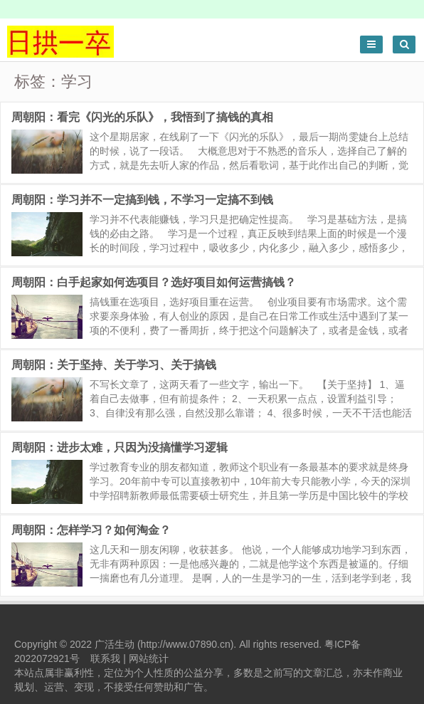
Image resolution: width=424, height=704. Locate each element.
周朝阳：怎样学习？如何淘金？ (91, 530)
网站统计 (149, 658)
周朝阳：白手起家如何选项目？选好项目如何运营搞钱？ (153, 282)
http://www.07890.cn (185, 644)
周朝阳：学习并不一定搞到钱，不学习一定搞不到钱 (142, 200)
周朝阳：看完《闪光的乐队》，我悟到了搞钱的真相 (142, 117)
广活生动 (114, 644)
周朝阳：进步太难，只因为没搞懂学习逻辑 (119, 447)
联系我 (105, 658)
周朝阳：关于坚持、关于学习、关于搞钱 (113, 365)
